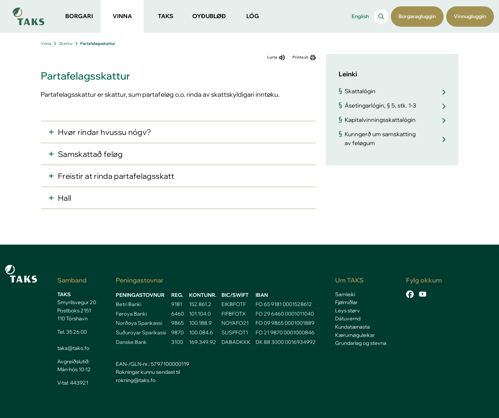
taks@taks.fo (73, 348)
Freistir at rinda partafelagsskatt (116, 176)
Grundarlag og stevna (360, 343)
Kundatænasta (352, 327)
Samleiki (345, 294)
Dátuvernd (348, 318)
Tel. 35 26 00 (72, 332)
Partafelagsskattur (97, 43)
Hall (64, 198)
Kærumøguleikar (355, 335)
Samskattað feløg (90, 154)
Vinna (46, 43)
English (360, 16)
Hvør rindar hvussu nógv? (104, 132)
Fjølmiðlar (346, 302)
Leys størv (347, 310)
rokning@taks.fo (136, 380)
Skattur (66, 43)
